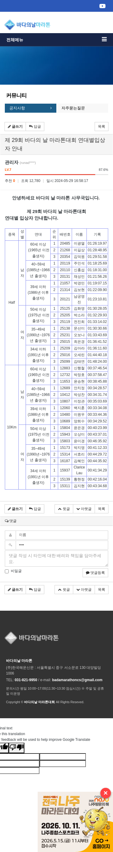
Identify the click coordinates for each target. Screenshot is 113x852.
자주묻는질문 (73, 108)
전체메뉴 (56, 39)
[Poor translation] (16, 748)
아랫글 (84, 509)
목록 (101, 126)
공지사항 (17, 108)
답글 (35, 126)
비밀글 (13, 571)
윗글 (64, 509)
